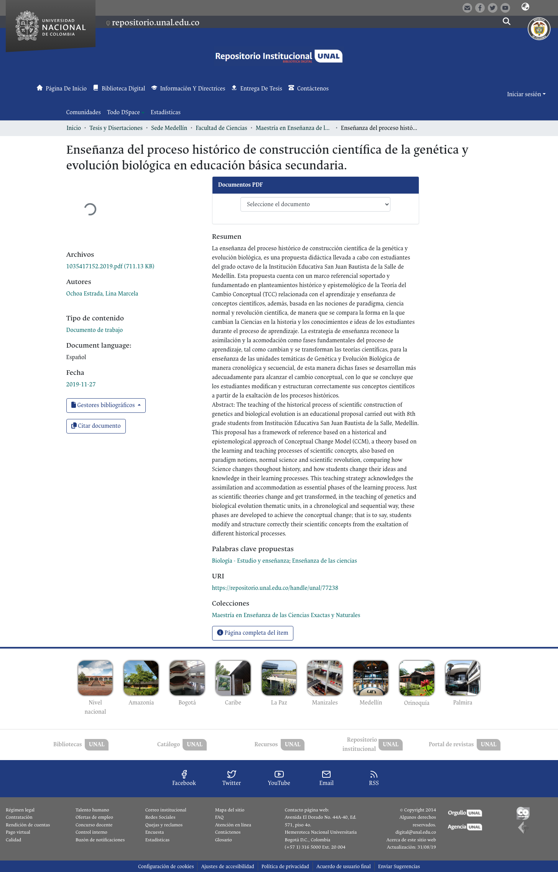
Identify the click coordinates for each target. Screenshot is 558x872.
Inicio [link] (74, 128)
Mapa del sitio (229, 810)
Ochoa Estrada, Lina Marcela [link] (102, 293)
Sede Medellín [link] (169, 128)
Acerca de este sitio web (411, 840)
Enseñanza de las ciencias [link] (324, 561)
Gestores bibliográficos (104, 405)
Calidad (13, 840)
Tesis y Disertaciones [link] (116, 128)
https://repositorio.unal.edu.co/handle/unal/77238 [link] (275, 588)
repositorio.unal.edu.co (155, 22)
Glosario (223, 840)
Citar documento (96, 426)
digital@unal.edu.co (415, 832)
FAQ (219, 817)
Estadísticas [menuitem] (166, 112)
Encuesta (154, 832)
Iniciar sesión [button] (524, 94)
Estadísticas (157, 840)
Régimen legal (20, 810)
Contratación (19, 817)
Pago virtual (18, 832)
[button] (526, 7)
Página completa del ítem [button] (252, 633)
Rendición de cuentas (28, 825)
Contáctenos (228, 832)
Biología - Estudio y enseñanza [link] (250, 561)
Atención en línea (233, 825)
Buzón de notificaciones (100, 840)
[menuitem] (126, 112)
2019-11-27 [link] (81, 384)
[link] (110, 266)
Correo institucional (165, 810)
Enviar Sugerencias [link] (399, 866)
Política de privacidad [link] (285, 866)
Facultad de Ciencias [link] (221, 128)
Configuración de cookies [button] (166, 866)
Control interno (91, 832)
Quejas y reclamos (164, 825)
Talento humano (92, 810)
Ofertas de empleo (94, 817)
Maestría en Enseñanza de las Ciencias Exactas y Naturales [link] (294, 128)
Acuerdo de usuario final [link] (343, 866)
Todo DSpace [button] (123, 112)
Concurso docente (94, 825)
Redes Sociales (160, 817)
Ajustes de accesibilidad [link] (227, 866)
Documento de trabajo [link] (94, 330)
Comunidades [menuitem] (83, 112)
